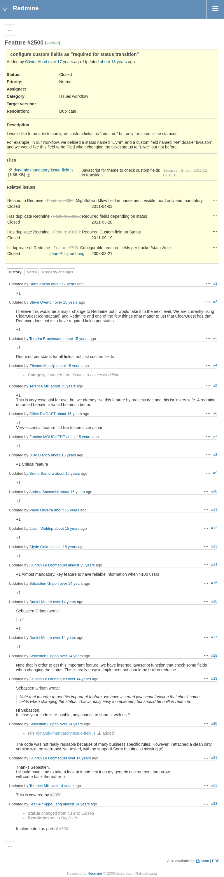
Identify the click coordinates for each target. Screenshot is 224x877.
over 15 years (66, 302)
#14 (214, 565)
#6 (215, 413)
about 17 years (63, 284)
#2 (215, 302)
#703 (63, 828)
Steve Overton (41, 302)
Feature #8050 (60, 200)
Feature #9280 (66, 232)
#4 (215, 365)
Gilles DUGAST (42, 414)
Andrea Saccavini (44, 492)
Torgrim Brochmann (45, 338)
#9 (215, 473)
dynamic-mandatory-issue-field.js (44, 170)
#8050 (56, 795)
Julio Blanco (39, 455)
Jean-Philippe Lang (66, 253)
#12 (214, 528)
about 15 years (76, 338)
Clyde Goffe (39, 547)
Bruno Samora (41, 473)
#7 (215, 436)
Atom (204, 861)
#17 (214, 637)
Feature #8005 (66, 216)
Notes (32, 272)
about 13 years (113, 61)
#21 (214, 758)
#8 (215, 455)
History (15, 272)
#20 (214, 724)
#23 (214, 804)
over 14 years (71, 583)
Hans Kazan (39, 284)
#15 (214, 583)
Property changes (57, 272)
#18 (214, 655)
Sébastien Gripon (44, 583)
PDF (215, 861)
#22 (214, 785)
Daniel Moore (40, 602)
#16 (214, 601)
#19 (214, 678)
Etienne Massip (42, 366)
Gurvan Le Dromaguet (48, 565)
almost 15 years (63, 547)
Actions (215, 200)
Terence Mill (39, 386)
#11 (214, 510)
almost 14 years (76, 804)
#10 (214, 491)
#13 (214, 546)
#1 (215, 283)
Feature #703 (66, 247)
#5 (215, 386)
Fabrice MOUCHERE (47, 437)
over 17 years (60, 61)
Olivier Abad (36, 61)
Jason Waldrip (41, 528)
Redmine (95, 873)
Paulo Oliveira (41, 510)
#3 (215, 338)
